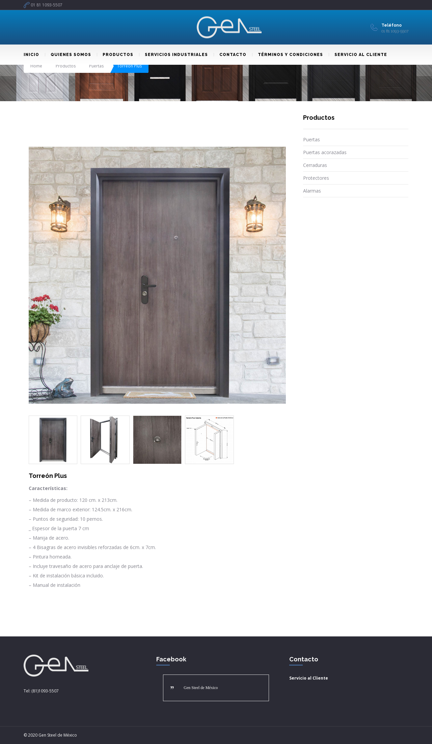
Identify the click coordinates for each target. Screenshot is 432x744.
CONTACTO (230, 54)
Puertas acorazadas (325, 152)
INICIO (31, 54)
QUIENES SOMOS (68, 54)
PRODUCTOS (115, 54)
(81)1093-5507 (45, 691)
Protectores (316, 178)
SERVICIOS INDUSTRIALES (173, 54)
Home (36, 66)
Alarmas (312, 191)
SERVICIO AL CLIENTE (358, 54)
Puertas (96, 66)
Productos (66, 66)
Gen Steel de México (201, 687)
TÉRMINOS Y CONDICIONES (287, 54)
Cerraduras (315, 165)
